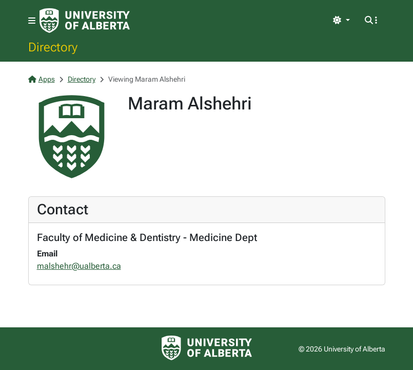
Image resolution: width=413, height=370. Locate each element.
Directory (52, 46)
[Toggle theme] (341, 20)
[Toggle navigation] (31, 20)
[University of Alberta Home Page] (84, 20)
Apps (41, 79)
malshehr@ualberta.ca (79, 266)
